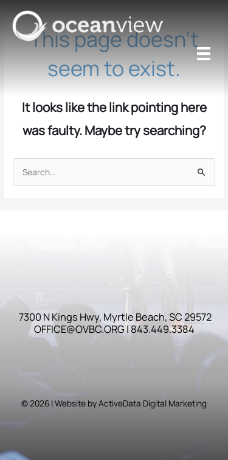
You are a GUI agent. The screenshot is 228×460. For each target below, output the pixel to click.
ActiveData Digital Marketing (152, 403)
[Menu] (204, 53)
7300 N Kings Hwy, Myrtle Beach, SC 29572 (115, 317)
